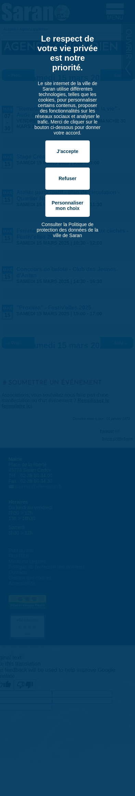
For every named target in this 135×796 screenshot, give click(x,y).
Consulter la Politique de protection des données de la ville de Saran (67, 230)
